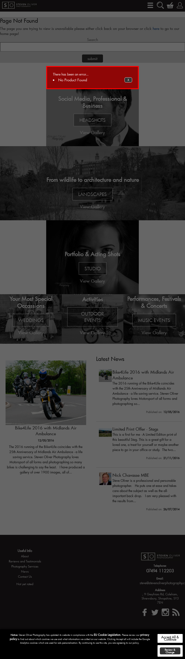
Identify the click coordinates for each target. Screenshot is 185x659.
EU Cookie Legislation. (107, 635)
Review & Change (170, 651)
